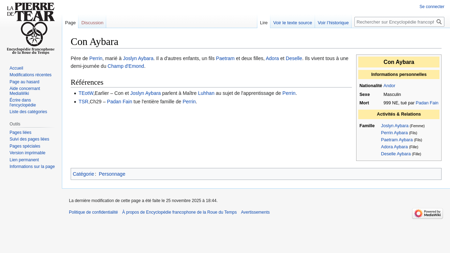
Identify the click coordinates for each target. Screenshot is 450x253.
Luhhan (206, 93)
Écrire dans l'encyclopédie (22, 103)
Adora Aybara (394, 146)
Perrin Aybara (394, 132)
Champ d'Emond (126, 66)
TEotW (85, 93)
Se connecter (431, 6)
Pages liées (20, 132)
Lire (264, 22)
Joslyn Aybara (395, 125)
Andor (390, 85)
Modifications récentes (30, 74)
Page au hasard (24, 81)
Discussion (92, 22)
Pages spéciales (24, 146)
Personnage (112, 174)
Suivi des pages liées (29, 139)
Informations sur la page (32, 166)
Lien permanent (24, 159)
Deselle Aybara (396, 153)
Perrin (95, 58)
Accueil (16, 68)
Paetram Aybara (397, 139)
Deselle (294, 58)
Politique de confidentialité (93, 212)
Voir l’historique (333, 22)
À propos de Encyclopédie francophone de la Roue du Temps (179, 212)
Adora (272, 58)
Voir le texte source (292, 22)
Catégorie (83, 174)
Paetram (225, 58)
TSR (83, 101)
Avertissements (255, 212)
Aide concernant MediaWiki (24, 91)
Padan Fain (427, 102)
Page (70, 22)
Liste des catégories (28, 111)
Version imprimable (27, 152)
